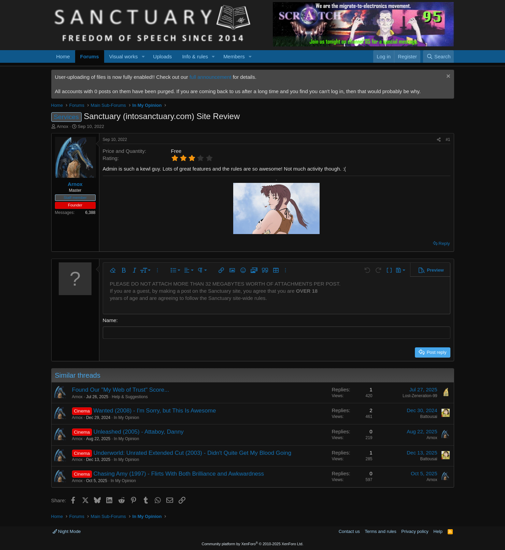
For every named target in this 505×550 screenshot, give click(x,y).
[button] (143, 56)
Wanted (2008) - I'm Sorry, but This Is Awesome (155, 410)
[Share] (438, 140)
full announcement (211, 77)
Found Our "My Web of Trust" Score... (120, 389)
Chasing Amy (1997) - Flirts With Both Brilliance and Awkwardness (179, 473)
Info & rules (195, 56)
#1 (448, 139)
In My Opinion (126, 417)
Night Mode (67, 531)
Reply (444, 243)
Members (234, 56)
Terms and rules (380, 531)
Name (109, 320)
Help (438, 531)
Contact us (349, 531)
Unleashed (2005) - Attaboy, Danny (139, 431)
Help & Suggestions (130, 396)
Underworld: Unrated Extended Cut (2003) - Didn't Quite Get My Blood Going (193, 452)
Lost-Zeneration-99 (420, 395)
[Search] (438, 56)
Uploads (162, 56)
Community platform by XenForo (253, 544)
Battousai (428, 416)
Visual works (123, 56)
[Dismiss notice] (447, 77)
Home (63, 56)
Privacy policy (414, 531)
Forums (89, 56)
